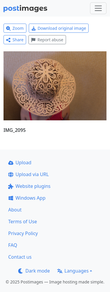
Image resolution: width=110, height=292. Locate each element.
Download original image (58, 28)
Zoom (15, 28)
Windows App (26, 198)
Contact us (20, 257)
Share (14, 39)
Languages (73, 271)
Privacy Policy (23, 233)
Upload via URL (28, 174)
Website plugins (29, 186)
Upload (19, 162)
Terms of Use (22, 221)
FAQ (12, 245)
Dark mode (34, 271)
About (14, 209)
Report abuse (47, 39)
